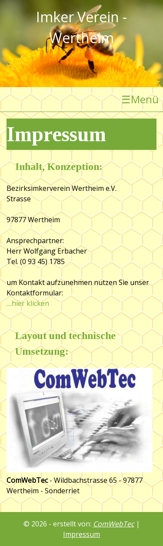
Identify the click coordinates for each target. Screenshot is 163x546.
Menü (140, 99)
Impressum (81, 534)
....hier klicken (28, 303)
